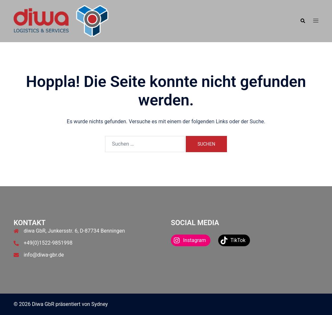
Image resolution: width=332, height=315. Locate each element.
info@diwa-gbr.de (44, 255)
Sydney (99, 304)
